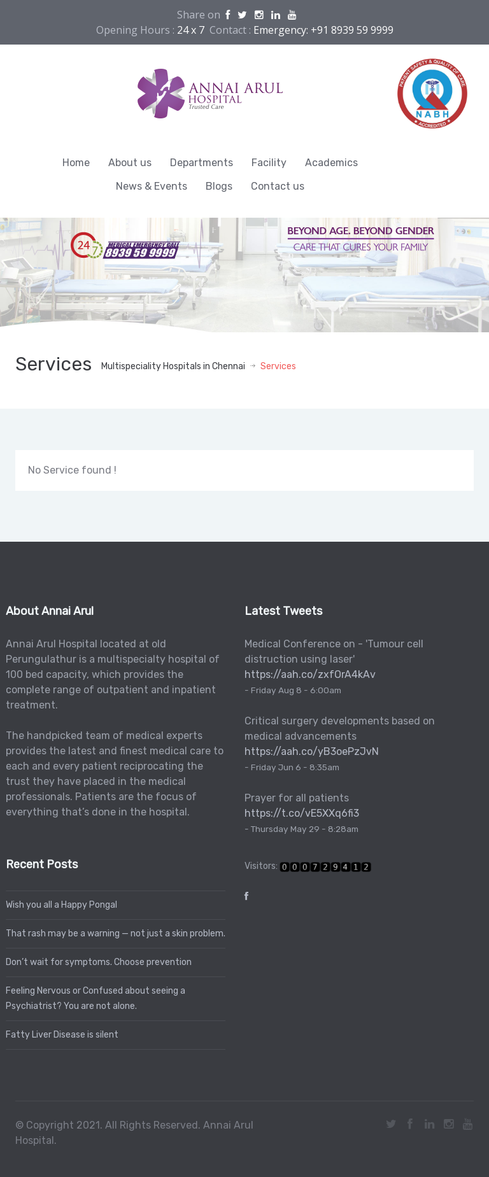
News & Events (151, 186)
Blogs (219, 186)
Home (76, 163)
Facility (269, 163)
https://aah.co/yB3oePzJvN (309, 751)
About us (130, 163)
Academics (331, 163)
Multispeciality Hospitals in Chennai (173, 366)
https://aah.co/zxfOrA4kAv (307, 674)
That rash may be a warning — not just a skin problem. (113, 933)
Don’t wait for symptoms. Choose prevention (96, 962)
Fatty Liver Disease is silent (59, 1034)
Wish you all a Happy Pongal (59, 904)
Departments (201, 163)
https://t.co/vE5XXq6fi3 (299, 813)
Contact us (277, 186)
